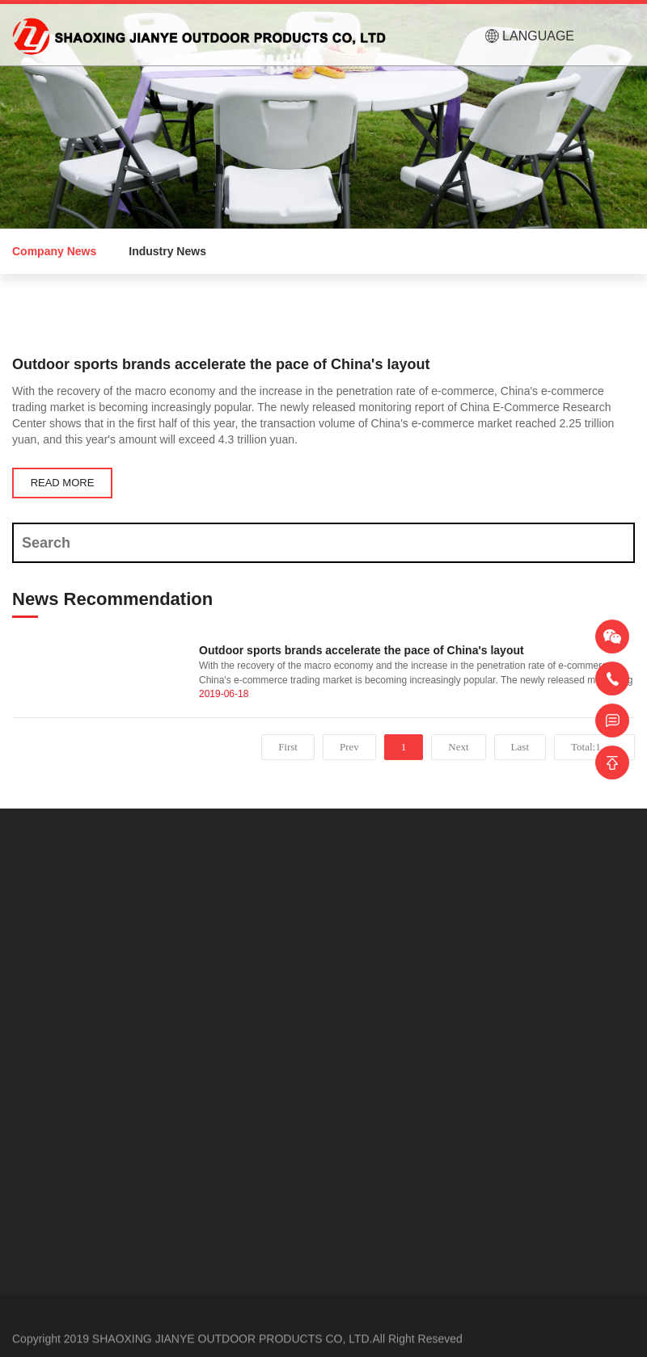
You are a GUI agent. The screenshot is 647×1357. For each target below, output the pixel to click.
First (288, 747)
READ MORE (63, 483)
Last (520, 747)
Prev (349, 747)
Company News (54, 251)
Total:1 (588, 747)
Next (458, 747)
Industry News (167, 251)
